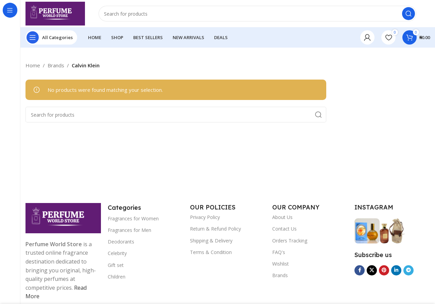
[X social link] (372, 270)
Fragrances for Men (129, 230)
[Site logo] (55, 13)
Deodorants (121, 241)
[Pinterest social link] (384, 270)
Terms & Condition (211, 252)
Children (116, 276)
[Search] (257, 13)
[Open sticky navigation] (51, 37)
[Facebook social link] (359, 270)
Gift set (116, 265)
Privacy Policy (205, 217)
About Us (282, 217)
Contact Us (284, 228)
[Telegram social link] (408, 270)
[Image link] (63, 217)
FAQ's (278, 252)
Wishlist (280, 263)
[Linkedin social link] (396, 270)
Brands (280, 275)
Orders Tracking (289, 240)
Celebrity (117, 253)
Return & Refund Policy (215, 228)
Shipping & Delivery (211, 240)
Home (32, 65)
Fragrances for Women (133, 218)
